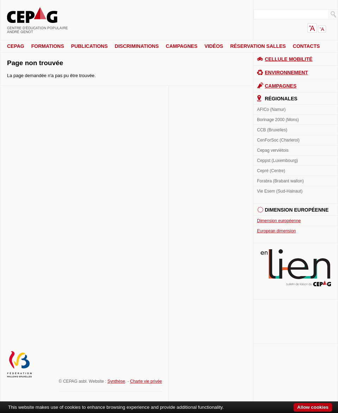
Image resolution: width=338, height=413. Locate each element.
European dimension (276, 231)
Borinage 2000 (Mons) (278, 119)
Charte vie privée (146, 381)
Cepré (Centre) (271, 170)
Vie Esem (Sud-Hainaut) (279, 191)
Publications (89, 46)
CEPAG (15, 46)
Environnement (286, 72)
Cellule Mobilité (288, 59)
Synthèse (116, 381)
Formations (47, 46)
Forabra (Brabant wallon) (280, 181)
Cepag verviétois (272, 150)
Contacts (306, 46)
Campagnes (182, 46)
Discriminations (137, 46)
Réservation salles (258, 46)
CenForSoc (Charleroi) (278, 140)
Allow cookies (312, 407)
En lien (296, 267)
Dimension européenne (279, 220)
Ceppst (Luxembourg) (277, 160)
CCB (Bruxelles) (272, 129)
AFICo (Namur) (271, 109)
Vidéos (214, 46)
